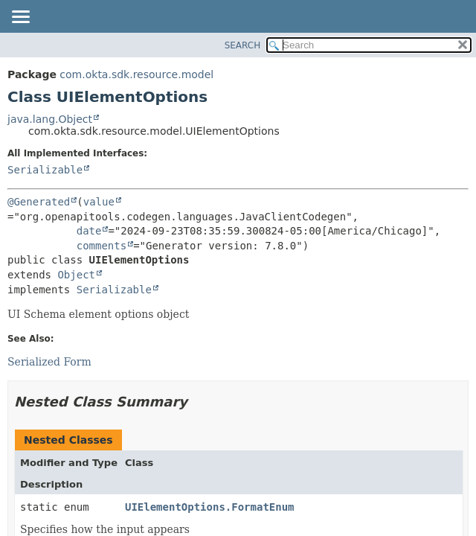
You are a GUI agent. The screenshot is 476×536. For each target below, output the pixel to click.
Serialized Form (49, 362)
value (99, 202)
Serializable (45, 170)
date (89, 231)
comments (101, 246)
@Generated (38, 202)
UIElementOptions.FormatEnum (210, 507)
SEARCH (243, 45)
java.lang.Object (49, 119)
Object (76, 275)
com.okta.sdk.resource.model (136, 74)
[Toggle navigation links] (20, 17)
